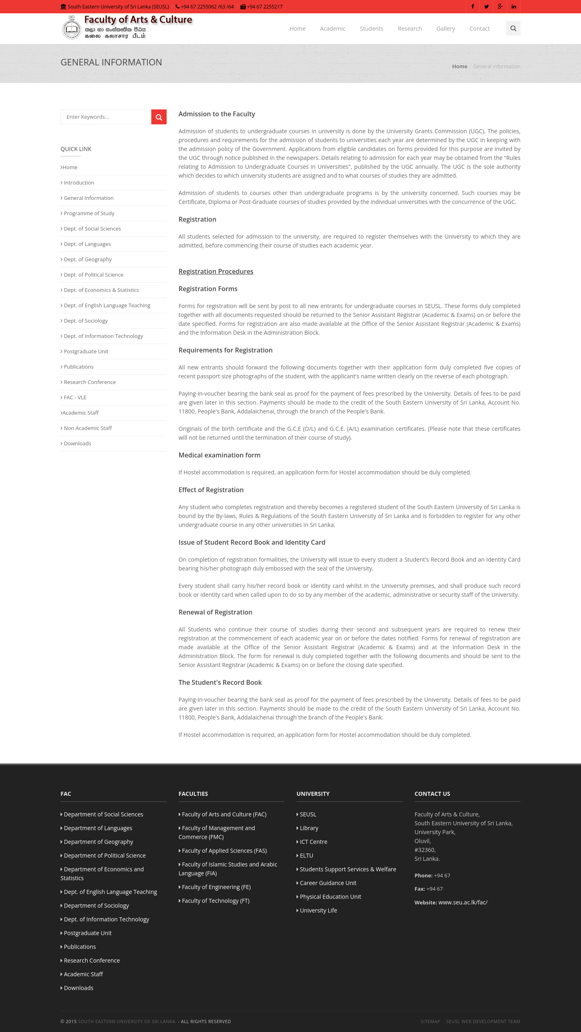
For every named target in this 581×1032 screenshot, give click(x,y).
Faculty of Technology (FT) (216, 900)
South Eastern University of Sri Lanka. (127, 1021)
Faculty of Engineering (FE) (216, 887)
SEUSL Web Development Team (483, 1021)
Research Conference (88, 382)
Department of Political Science (105, 855)
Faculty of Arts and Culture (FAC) (224, 814)
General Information (87, 197)
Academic (332, 28)
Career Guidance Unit (328, 883)
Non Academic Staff (86, 428)
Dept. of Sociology (84, 320)
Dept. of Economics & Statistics (100, 290)
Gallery (446, 28)
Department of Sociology (96, 905)
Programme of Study (87, 213)
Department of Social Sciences (103, 814)
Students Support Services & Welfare (348, 869)
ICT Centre (313, 841)
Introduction (77, 182)
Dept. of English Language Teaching (105, 305)
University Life (318, 910)
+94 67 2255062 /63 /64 (205, 6)
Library (309, 828)
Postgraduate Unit (84, 351)
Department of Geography (98, 841)
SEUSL (308, 814)
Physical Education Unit (330, 896)
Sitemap (430, 1021)
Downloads (76, 443)
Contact (480, 28)
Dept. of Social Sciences (91, 228)
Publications (77, 366)
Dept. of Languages (86, 244)
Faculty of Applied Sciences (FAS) (224, 850)
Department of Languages (98, 828)
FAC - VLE (73, 397)
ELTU (306, 855)
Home (298, 28)
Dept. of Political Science (92, 274)
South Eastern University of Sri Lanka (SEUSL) (115, 6)
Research (410, 28)
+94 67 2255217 (261, 6)
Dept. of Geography (86, 259)
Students (371, 28)
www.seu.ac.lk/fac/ (463, 902)
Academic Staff (80, 412)
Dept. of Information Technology (102, 336)
